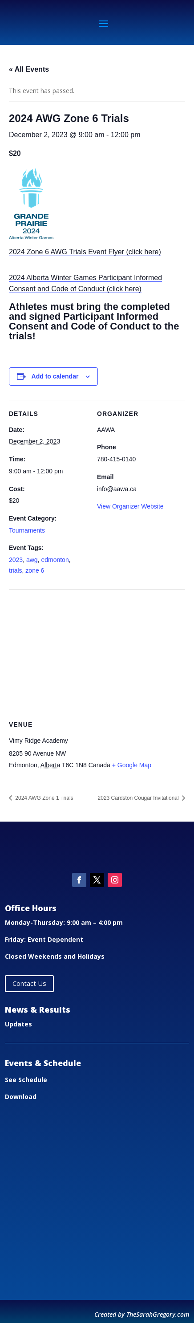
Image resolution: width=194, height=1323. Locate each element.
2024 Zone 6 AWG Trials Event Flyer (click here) (85, 252)
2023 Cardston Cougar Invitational (139, 798)
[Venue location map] (97, 653)
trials (15, 570)
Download (20, 1096)
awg (32, 559)
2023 (16, 559)
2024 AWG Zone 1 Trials (43, 798)
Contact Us (29, 983)
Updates (18, 1024)
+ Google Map (131, 765)
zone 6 (34, 570)
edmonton (55, 559)
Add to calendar (55, 376)
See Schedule (26, 1079)
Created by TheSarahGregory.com (141, 1314)
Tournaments (27, 530)
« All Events (29, 69)
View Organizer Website (130, 506)
